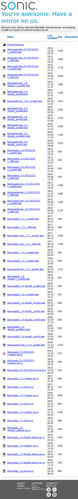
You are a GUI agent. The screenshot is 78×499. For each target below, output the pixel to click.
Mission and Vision (23, 488)
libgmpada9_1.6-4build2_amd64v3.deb (18, 328)
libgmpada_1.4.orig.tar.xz (20, 420)
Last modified (52, 36)
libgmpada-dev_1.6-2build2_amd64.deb (17, 92)
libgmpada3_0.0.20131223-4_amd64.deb (21, 168)
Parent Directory (15, 44)
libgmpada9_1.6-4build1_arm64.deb (26, 311)
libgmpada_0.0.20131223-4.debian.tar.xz (20, 361)
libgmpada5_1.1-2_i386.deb (21, 227)
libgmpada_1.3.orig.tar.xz (20, 404)
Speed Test (36, 487)
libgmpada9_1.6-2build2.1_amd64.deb (18, 277)
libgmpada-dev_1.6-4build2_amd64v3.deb (18, 134)
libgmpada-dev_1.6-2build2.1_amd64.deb (18, 84)
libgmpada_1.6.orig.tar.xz (20, 471)
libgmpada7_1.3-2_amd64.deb (23, 252)
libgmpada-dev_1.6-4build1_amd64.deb (17, 109)
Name (10, 37)
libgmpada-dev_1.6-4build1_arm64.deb (17, 118)
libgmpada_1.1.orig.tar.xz (20, 387)
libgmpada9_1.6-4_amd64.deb (23, 294)
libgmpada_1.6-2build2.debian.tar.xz (26, 437)
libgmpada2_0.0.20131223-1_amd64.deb (21, 151)
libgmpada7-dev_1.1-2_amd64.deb (25, 235)
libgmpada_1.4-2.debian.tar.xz (22, 412)
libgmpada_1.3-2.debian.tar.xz (22, 395)
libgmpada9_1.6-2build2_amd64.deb (26, 286)
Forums (34, 486)
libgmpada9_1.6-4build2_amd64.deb (26, 320)
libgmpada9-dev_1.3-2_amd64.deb (25, 269)
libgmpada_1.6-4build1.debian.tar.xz (26, 454)
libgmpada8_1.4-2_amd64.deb (23, 261)
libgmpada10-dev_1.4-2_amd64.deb (26, 345)
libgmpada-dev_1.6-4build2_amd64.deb (17, 126)
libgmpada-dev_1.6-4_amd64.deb (24, 101)
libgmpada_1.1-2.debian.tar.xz (22, 378)
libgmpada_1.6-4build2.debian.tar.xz (26, 462)
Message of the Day (39, 489)
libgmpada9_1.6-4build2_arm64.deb (26, 336)
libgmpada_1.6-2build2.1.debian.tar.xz (19, 429)
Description (71, 37)
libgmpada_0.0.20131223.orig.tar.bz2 (26, 370)
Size (60, 37)
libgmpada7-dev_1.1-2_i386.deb (24, 244)
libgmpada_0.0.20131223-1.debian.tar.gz (20, 353)
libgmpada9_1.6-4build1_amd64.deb (26, 303)
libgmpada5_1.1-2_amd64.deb (23, 219)
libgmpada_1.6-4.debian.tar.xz (22, 446)
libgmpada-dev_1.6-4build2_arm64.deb (17, 143)
